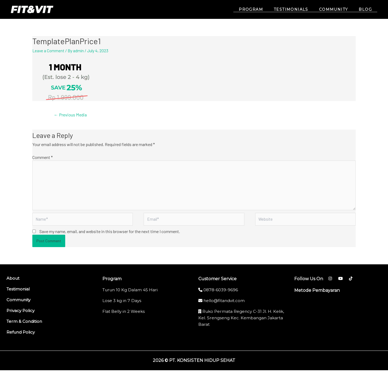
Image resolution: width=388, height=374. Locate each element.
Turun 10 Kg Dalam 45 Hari (131, 293)
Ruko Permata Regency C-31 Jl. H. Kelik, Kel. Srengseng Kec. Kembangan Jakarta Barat (239, 322)
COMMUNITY (338, 9)
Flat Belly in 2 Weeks (124, 315)
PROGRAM (262, 9)
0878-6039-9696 (219, 293)
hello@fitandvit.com (223, 304)
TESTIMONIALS (299, 9)
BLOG (366, 9)
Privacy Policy (21, 314)
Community (19, 303)
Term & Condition (25, 325)
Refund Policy (21, 335)
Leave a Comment (48, 50)
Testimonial (18, 292)
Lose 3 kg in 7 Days (122, 304)
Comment (42, 157)
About (13, 282)
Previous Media (71, 114)
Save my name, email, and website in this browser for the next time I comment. (109, 235)
